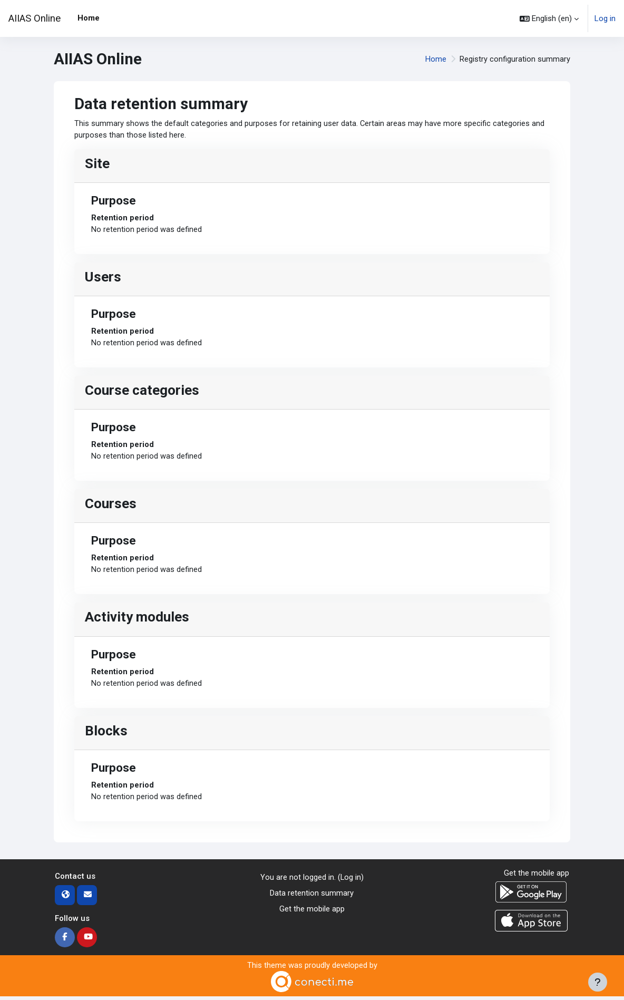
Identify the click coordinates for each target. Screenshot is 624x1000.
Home (435, 59)
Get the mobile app (312, 913)
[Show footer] (597, 982)
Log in (605, 18)
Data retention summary (312, 896)
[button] (549, 18)
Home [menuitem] (88, 18)
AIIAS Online (34, 18)
